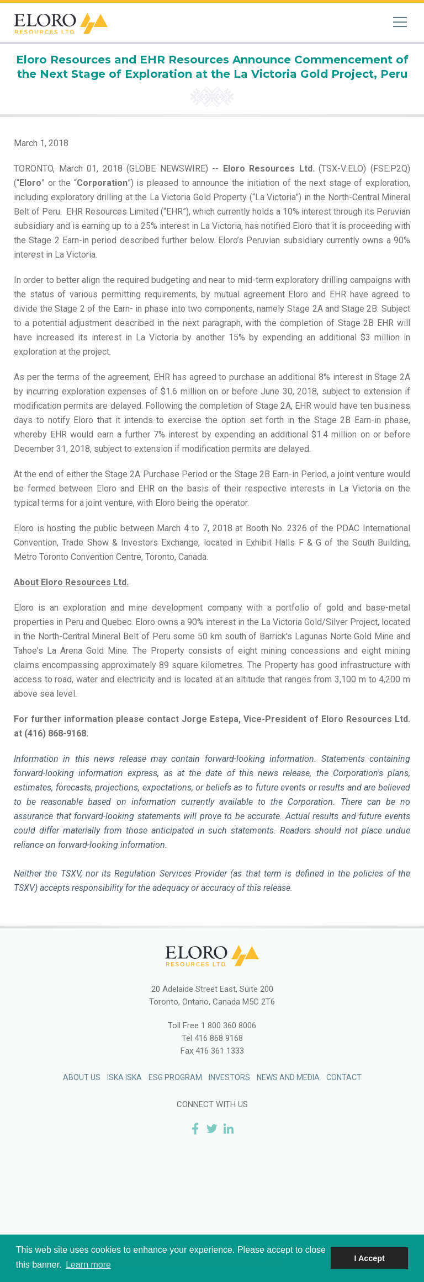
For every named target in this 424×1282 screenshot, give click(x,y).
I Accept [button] (369, 1258)
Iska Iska (124, 1077)
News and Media (288, 1077)
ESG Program (175, 1077)
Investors (229, 1077)
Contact (344, 1077)
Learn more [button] (88, 1264)
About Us (81, 1077)
